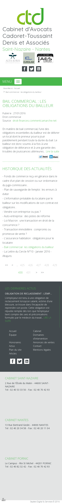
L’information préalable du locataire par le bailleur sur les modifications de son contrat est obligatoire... (30, 203)
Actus (12, 346)
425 (22, 265)
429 (55, 265)
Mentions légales (42, 349)
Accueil (17, 88)
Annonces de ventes (44, 342)
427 (38, 265)
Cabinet (37, 331)
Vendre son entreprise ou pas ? (22, 211)
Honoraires (15, 342)
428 (46, 265)
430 (20, 272)
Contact (37, 346)
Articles (13, 353)
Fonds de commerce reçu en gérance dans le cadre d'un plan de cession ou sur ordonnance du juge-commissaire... (29, 180)
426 (30, 265)
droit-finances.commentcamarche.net (35, 120)
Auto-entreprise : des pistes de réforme (27, 216)
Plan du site (15, 349)
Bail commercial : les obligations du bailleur (23, 92)
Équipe (13, 334)
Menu (7, 81)
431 (28, 272)
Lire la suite (52, 151)
